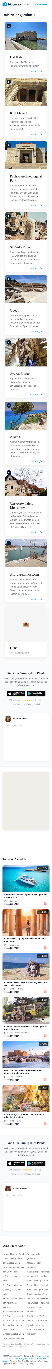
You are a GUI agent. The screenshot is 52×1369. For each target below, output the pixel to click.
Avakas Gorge (20, 373)
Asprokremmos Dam (24, 574)
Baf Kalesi (17, 57)
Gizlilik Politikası (35, 1359)
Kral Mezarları (20, 113)
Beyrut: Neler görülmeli (37, 1285)
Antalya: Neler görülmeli (38, 1272)
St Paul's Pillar (20, 247)
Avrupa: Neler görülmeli (13, 1254)
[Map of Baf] (26, 801)
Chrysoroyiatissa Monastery (21, 505)
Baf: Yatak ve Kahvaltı (12, 1311)
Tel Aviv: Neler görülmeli (38, 1303)
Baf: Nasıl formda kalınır (13, 1298)
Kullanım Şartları (42, 1356)
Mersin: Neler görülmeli (38, 1276)
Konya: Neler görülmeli (37, 1280)
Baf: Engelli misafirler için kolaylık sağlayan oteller (12, 1289)
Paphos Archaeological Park (26, 178)
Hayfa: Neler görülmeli (37, 1289)
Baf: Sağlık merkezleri (12, 1316)
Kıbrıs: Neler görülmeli (12, 1258)
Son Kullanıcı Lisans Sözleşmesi (15, 1359)
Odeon (14, 310)
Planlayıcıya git (41, 4)
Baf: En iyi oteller (10, 1272)
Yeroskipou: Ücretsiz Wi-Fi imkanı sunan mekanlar (36, 1329)
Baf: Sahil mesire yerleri (13, 1320)
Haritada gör (36, 71)
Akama (15, 437)
